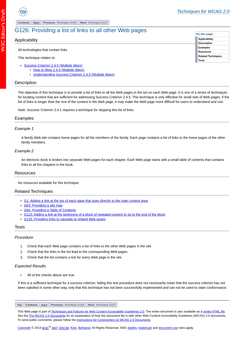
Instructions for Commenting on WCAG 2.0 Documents (113, 320)
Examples (204, 47)
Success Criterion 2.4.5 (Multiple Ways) (53, 65)
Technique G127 (94, 22)
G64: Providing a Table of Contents (50, 210)
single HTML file (214, 311)
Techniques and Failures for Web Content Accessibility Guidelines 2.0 (97, 311)
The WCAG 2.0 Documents (47, 315)
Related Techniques (210, 56)
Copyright (24, 328)
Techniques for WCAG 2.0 (203, 11)
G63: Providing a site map (43, 205)
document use (168, 328)
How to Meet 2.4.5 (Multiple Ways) (58, 70)
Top (19, 304)
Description (205, 43)
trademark (145, 328)
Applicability (205, 38)
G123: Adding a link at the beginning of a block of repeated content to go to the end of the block (94, 214)
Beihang (83, 328)
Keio (74, 328)
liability (132, 328)
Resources (204, 51)
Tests (201, 60)
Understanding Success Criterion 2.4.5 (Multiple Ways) (74, 74)
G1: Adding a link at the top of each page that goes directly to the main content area (86, 201)
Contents (24, 22)
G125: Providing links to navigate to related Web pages (65, 219)
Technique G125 (59, 22)
